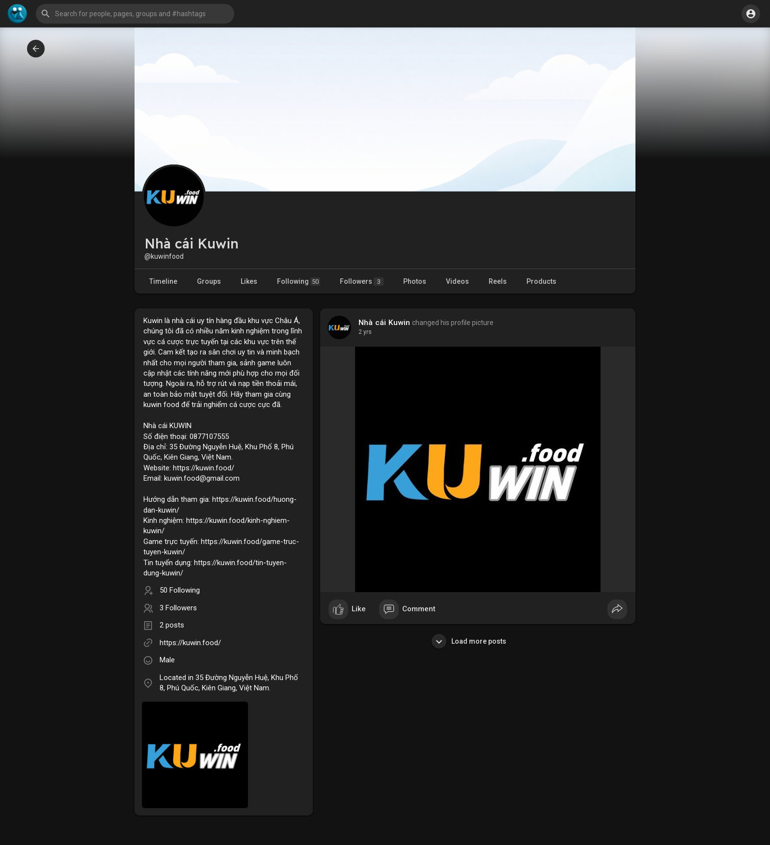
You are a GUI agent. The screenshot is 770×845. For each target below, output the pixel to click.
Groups (209, 281)
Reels (498, 281)
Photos (414, 281)
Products (541, 281)
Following (298, 281)
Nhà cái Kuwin (384, 322)
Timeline (163, 281)
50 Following (180, 590)
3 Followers (178, 607)
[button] (135, 14)
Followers (362, 281)
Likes (249, 281)
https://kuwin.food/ (190, 642)
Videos (457, 281)
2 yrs (365, 331)
